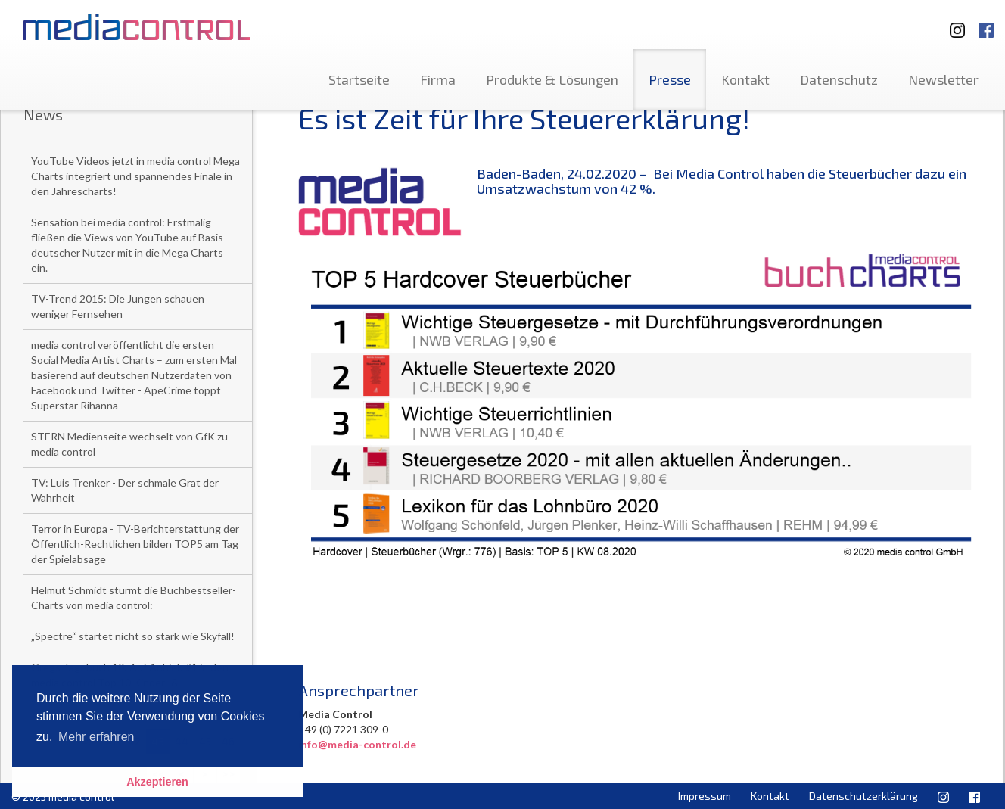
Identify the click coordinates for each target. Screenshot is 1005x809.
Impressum (704, 795)
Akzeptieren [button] (157, 782)
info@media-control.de (357, 744)
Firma (438, 79)
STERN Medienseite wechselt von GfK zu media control (129, 444)
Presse (670, 79)
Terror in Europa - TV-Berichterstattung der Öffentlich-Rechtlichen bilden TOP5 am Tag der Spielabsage (135, 543)
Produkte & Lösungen (552, 79)
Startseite (359, 79)
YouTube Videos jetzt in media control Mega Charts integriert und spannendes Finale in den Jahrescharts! (135, 176)
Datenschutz (839, 79)
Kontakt (745, 79)
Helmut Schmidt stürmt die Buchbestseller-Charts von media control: (133, 597)
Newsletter (943, 79)
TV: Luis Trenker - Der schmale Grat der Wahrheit (125, 490)
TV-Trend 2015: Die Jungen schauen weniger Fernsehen (117, 306)
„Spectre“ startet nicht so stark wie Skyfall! (133, 636)
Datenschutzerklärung (863, 795)
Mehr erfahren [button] (96, 736)
